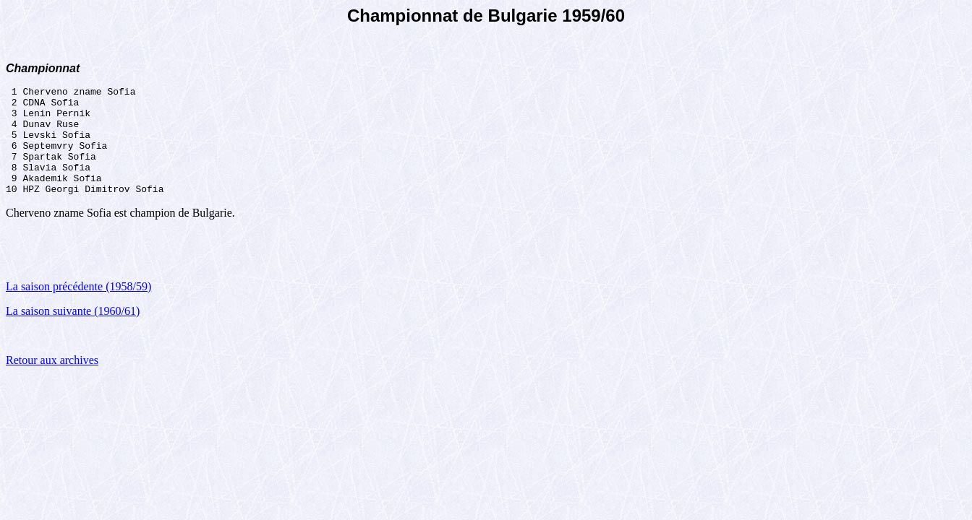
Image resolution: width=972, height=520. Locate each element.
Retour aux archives (52, 382)
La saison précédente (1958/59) (78, 308)
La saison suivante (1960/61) (73, 332)
